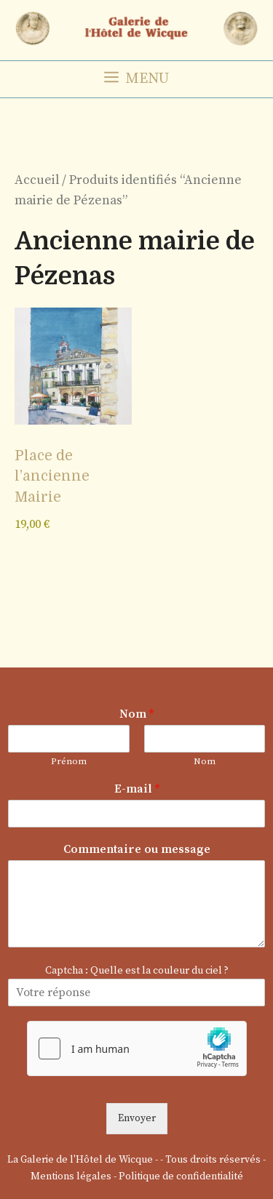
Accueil (37, 180)
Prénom (69, 761)
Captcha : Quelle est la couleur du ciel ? (137, 970)
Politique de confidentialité (181, 1176)
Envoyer (137, 1118)
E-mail (136, 789)
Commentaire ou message (136, 849)
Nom (136, 714)
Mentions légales (71, 1176)
